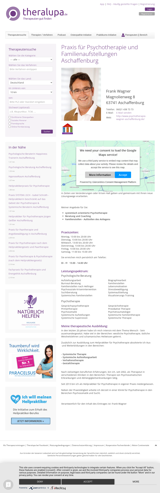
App (102, 4)
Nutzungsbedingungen (60, 445)
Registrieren (146, 13)
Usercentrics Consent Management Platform (114, 182)
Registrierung (147, 4)
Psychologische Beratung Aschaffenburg (30, 167)
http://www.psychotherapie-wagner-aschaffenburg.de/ (131, 118)
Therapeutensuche (17, 35)
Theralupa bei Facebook (37, 445)
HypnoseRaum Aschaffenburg (24, 176)
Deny (40, 482)
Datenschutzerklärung (82, 445)
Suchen (47, 131)
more (136, 482)
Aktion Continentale (140, 445)
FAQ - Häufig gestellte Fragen (122, 4)
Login (149, 9)
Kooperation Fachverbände (118, 445)
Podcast (62, 35)
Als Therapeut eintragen (14, 445)
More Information (100, 174)
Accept (123, 174)
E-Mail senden (124, 112)
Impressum (99, 445)
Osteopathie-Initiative (81, 35)
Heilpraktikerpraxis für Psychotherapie (29, 185)
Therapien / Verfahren (42, 35)
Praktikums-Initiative (106, 35)
